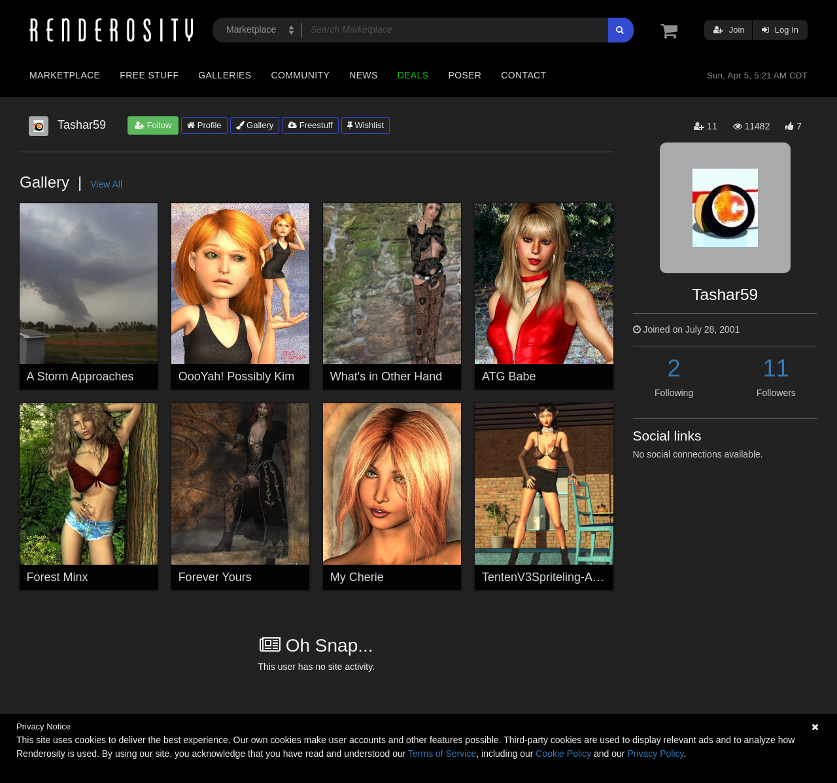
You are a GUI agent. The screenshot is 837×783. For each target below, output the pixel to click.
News (363, 75)
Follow (153, 125)
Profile (204, 125)
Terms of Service (442, 753)
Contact (523, 75)
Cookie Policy (563, 753)
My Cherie (357, 577)
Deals (413, 75)
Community (300, 75)
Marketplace (64, 75)
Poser (464, 75)
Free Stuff (149, 75)
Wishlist (365, 125)
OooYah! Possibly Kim (237, 376)
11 (776, 368)
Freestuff (310, 125)
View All (106, 184)
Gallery (255, 125)
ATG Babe (509, 376)
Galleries (224, 75)
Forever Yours (215, 577)
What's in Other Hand (386, 376)
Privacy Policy (655, 753)
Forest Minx (57, 577)
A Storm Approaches (80, 376)
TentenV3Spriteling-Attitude (553, 577)
